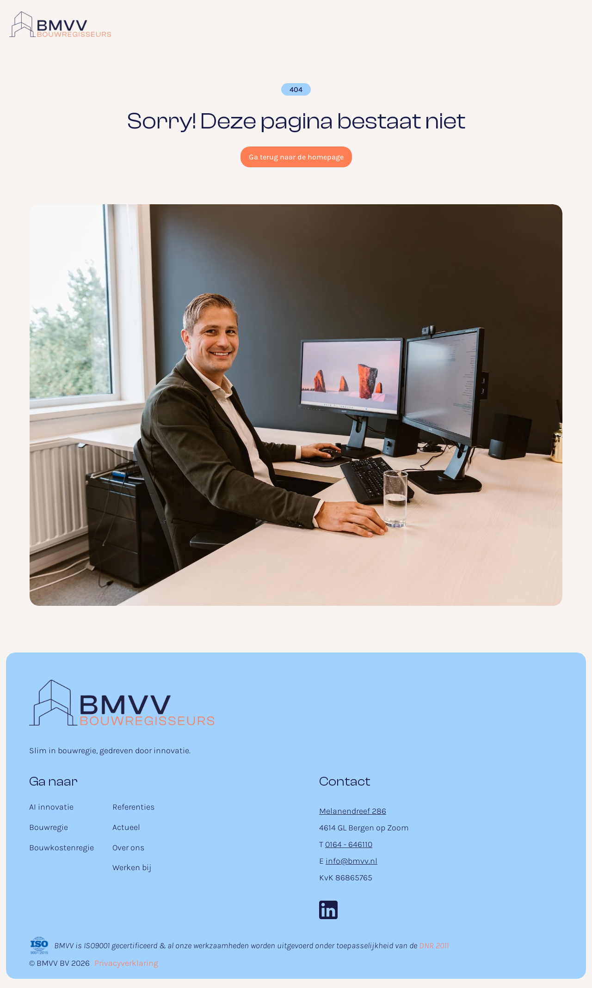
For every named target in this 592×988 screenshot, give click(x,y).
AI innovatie (51, 807)
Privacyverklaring (126, 963)
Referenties (133, 807)
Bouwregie (48, 827)
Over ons (128, 847)
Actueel (126, 827)
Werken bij (131, 867)
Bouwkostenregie (61, 847)
